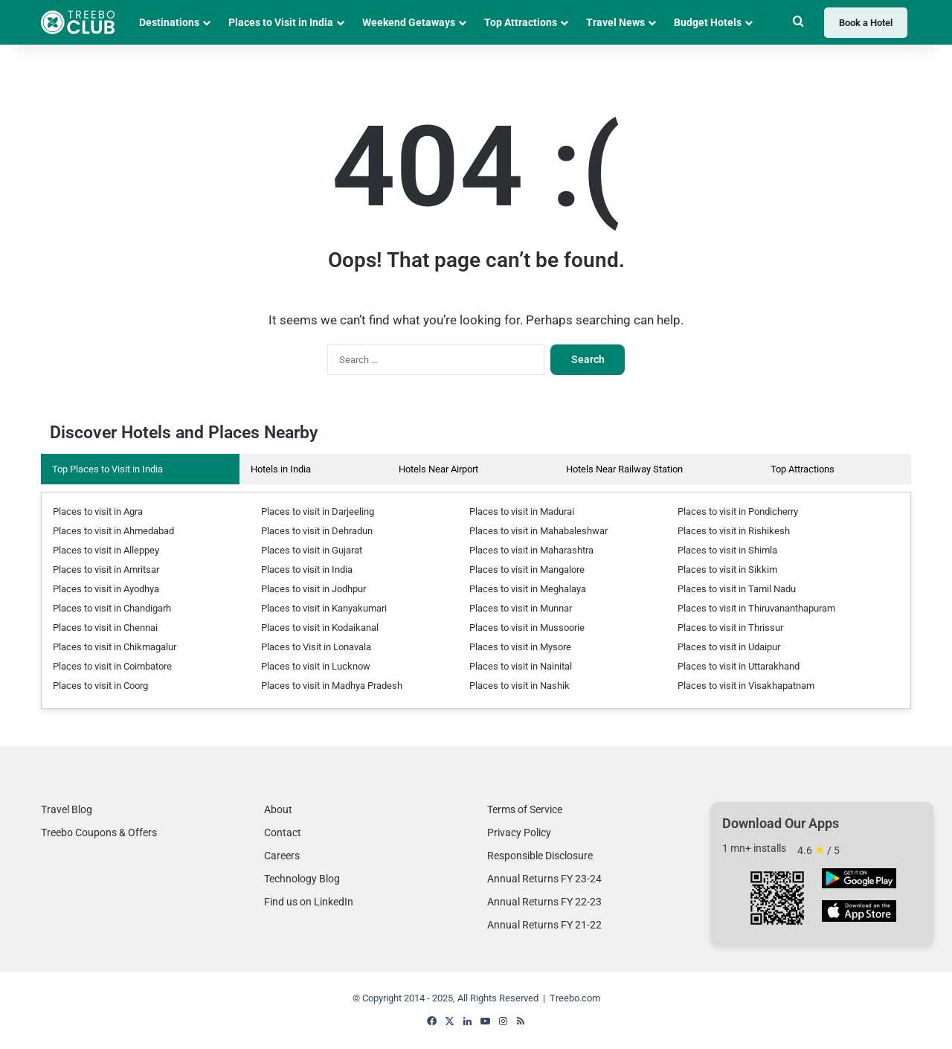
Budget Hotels (708, 22)
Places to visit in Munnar (520, 608)
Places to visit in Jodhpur (313, 588)
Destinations (169, 22)
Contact (282, 832)
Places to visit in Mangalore (527, 569)
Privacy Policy (519, 832)
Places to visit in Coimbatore (112, 666)
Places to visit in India (307, 569)
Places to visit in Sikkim (727, 569)
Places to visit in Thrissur (730, 627)
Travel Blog (66, 809)
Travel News (615, 22)
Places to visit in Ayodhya (106, 588)
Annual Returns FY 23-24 (544, 879)
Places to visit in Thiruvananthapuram (756, 608)
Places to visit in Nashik (519, 685)
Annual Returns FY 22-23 (544, 902)
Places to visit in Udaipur (729, 646)
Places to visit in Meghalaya (527, 588)
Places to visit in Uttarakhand (739, 666)
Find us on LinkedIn (308, 902)
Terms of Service (524, 809)
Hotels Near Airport (438, 469)
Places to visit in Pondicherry (738, 511)
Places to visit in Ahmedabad (113, 530)
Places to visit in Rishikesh (734, 530)
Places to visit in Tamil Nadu (737, 588)
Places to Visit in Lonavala (316, 646)
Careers (282, 856)
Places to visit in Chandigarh (112, 608)
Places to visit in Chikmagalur (114, 646)
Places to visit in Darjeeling (317, 511)
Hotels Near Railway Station (624, 469)
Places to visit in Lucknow (315, 666)
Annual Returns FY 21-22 (544, 925)
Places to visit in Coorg (100, 685)
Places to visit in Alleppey (106, 550)
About (278, 809)
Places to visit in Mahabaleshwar (538, 530)
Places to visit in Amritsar (106, 569)
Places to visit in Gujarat (311, 550)
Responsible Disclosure (540, 856)
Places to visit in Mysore (520, 646)
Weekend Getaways (408, 22)
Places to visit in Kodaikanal (320, 627)
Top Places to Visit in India (107, 469)
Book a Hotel (865, 22)
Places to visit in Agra (98, 511)
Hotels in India (281, 469)
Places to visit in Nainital (520, 666)
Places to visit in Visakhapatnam (746, 685)
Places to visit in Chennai (105, 627)
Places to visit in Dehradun (317, 530)
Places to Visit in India (280, 22)
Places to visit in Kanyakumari (324, 608)
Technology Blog (302, 879)
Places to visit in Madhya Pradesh (331, 685)
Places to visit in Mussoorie (527, 627)
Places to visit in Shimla (727, 550)
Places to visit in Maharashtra (531, 550)
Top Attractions (520, 22)
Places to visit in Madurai (521, 511)
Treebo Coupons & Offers (99, 832)
